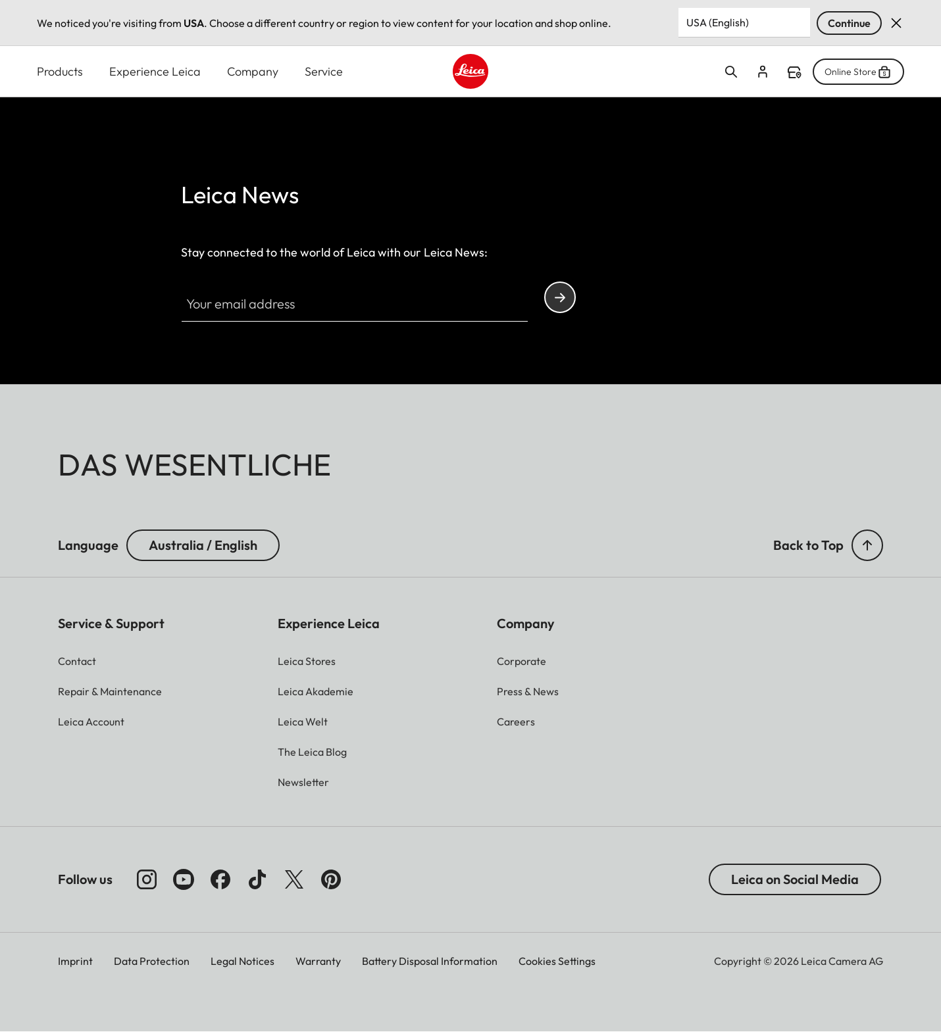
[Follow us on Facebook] (220, 879)
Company (252, 71)
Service (324, 71)
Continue (849, 23)
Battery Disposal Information (429, 961)
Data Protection (152, 961)
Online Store (858, 71)
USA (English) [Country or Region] (717, 22)
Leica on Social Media (795, 879)
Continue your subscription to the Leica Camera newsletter (560, 297)
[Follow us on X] (294, 879)
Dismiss (896, 23)
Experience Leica (155, 71)
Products (60, 71)
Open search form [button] (731, 72)
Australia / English (203, 545)
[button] (867, 545)
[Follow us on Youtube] (183, 879)
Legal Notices (242, 961)
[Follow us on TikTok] (257, 879)
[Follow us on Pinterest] (331, 879)
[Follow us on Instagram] (147, 879)
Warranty (318, 961)
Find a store (794, 72)
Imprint (75, 961)
